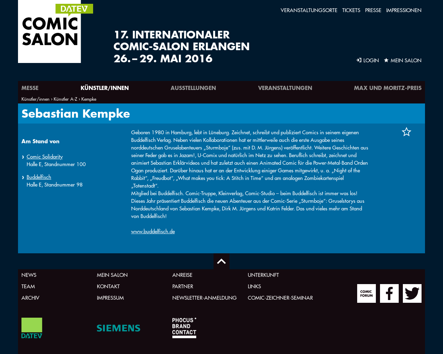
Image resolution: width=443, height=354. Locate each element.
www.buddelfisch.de (153, 231)
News (28, 275)
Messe (29, 87)
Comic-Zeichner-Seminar (280, 297)
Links (254, 286)
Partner (182, 286)
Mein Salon (112, 275)
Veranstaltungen (285, 87)
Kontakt (108, 286)
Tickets (351, 10)
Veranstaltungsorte (309, 10)
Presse (373, 10)
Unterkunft (263, 275)
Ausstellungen (193, 87)
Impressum (110, 297)
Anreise (182, 275)
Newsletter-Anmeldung (204, 297)
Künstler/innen (105, 87)
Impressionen (404, 10)
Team (28, 286)
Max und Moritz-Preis (388, 87)
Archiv (30, 297)
